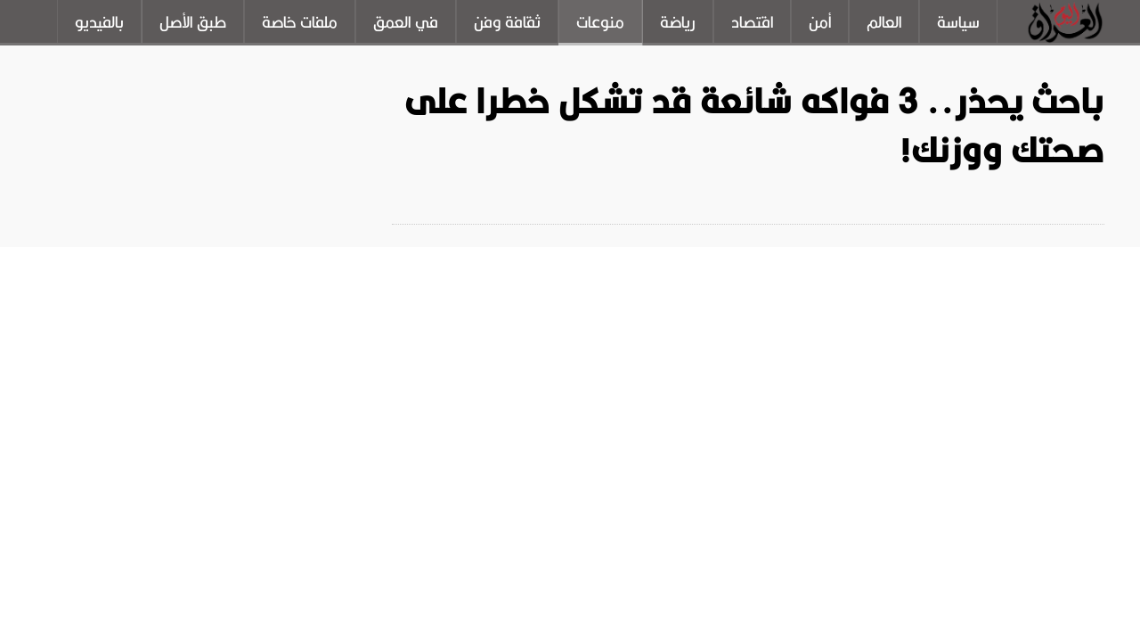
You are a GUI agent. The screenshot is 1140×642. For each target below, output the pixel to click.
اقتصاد (752, 22)
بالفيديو (99, 22)
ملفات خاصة (300, 22)
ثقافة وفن (507, 22)
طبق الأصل (192, 22)
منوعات (600, 22)
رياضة (678, 22)
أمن (820, 22)
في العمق (405, 22)
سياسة (958, 22)
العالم (884, 22)
